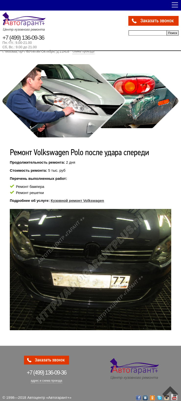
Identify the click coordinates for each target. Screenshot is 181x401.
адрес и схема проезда (46, 380)
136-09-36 (46, 372)
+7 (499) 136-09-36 (23, 37)
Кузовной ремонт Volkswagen (77, 200)
